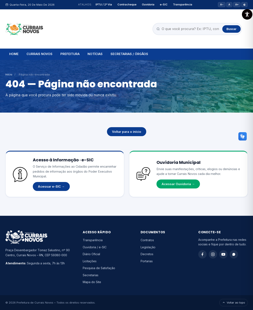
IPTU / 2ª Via (103, 4)
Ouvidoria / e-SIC (95, 247)
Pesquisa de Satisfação (99, 268)
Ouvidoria (148, 4)
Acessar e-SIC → (51, 186)
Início (8, 74)
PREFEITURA (70, 54)
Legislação (148, 247)
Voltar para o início (126, 132)
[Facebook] (202, 254)
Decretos (147, 254)
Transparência (182, 4)
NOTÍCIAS (95, 54)
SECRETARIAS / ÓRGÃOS (129, 54)
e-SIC (164, 4)
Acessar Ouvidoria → (178, 184)
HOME (14, 54)
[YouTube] (223, 254)
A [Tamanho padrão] (229, 4)
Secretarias (90, 275)
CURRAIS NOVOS (39, 54)
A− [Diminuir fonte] (221, 4)
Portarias (147, 261)
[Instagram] (213, 254)
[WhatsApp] (234, 254)
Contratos (147, 240)
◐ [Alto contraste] (244, 4)
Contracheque (126, 4)
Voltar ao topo (233, 302)
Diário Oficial (91, 254)
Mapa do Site (92, 282)
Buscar (231, 29)
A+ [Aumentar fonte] (237, 4)
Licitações (90, 261)
